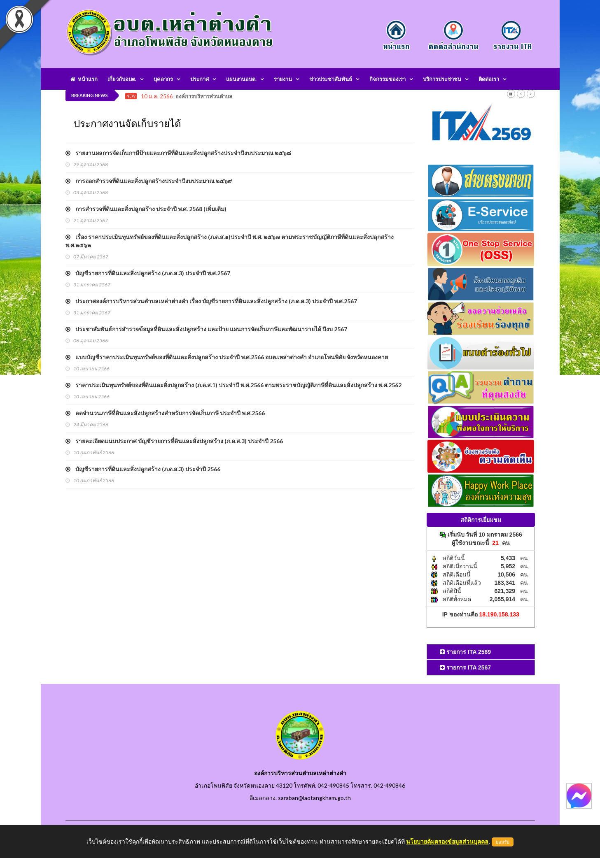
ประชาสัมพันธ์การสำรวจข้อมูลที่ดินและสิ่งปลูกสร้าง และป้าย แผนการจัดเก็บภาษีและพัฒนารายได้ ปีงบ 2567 (206, 329)
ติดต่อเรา (489, 79)
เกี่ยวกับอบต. (121, 79)
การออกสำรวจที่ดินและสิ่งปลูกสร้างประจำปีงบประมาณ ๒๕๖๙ (148, 180)
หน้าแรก (84, 79)
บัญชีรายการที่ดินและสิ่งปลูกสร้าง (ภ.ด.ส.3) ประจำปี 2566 (142, 468)
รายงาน (283, 79)
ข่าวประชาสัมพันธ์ (330, 79)
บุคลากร (163, 79)
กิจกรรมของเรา (387, 79)
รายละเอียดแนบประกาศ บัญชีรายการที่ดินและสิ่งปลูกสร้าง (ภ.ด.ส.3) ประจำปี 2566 (174, 440)
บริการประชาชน (442, 79)
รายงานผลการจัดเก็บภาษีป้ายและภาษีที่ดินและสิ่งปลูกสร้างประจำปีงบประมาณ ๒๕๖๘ (178, 152)
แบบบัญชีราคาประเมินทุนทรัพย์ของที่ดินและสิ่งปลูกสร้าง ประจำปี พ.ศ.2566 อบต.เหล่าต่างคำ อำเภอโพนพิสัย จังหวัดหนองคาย (226, 356)
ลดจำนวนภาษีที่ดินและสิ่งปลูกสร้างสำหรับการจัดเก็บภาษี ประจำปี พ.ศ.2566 (165, 412)
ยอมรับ (502, 841)
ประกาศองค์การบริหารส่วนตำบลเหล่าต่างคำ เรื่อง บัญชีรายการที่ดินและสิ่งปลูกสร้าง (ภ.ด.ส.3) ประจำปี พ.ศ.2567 (211, 301)
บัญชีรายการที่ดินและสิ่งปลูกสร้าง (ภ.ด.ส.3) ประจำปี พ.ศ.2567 (147, 273)
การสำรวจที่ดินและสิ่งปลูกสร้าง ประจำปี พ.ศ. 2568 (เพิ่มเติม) (145, 208)
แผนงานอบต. (241, 79)
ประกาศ (199, 79)
